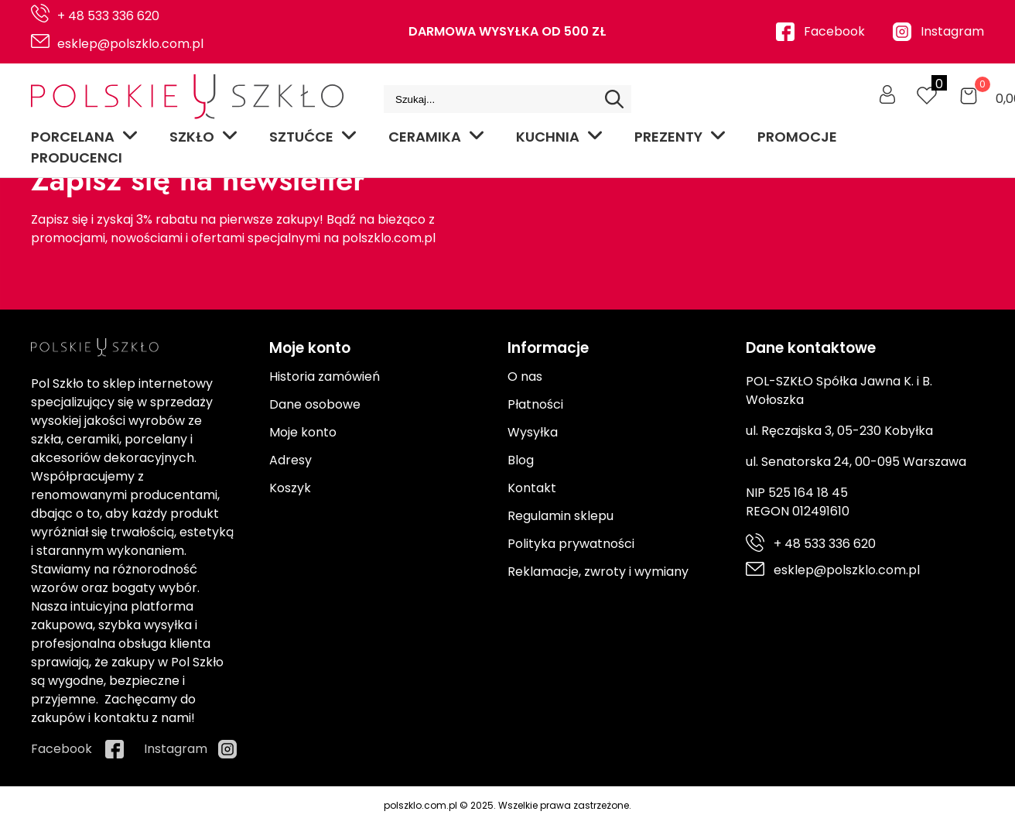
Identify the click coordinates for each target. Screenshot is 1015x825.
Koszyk (290, 488)
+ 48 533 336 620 (108, 16)
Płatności (535, 404)
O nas (525, 376)
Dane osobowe (315, 404)
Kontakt (532, 488)
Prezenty (680, 136)
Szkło (203, 136)
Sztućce (313, 136)
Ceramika (436, 136)
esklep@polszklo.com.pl (130, 44)
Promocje (797, 136)
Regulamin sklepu (560, 516)
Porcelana (84, 136)
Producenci (76, 157)
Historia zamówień (324, 376)
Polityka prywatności (571, 544)
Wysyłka (533, 432)
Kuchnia (559, 136)
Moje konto (303, 432)
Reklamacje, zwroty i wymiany (598, 571)
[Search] (614, 99)
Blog (521, 460)
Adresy (290, 460)
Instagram (952, 31)
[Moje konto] (887, 94)
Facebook (834, 31)
